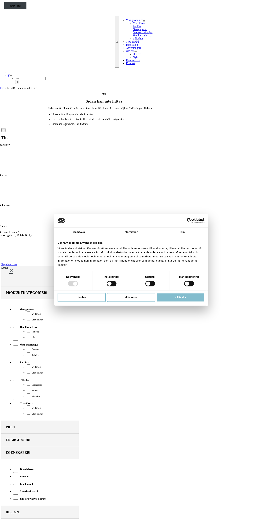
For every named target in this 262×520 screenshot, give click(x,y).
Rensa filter (15, 6)
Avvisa (81, 297)
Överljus (35, 349)
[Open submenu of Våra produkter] (144, 20)
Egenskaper (18, 452)
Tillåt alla (180, 297)
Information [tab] (131, 231)
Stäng (4, 267)
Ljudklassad (26, 484)
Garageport (37, 384)
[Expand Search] (11, 75)
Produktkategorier (27, 293)
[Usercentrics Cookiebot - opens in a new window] (189, 220)
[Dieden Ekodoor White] (134, 14)
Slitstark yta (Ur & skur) (33, 499)
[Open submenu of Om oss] (135, 51)
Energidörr (18, 440)
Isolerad (24, 476)
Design (13, 512)
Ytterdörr (36, 396)
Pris (10, 427)
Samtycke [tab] (79, 231)
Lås (33, 337)
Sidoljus (35, 355)
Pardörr (24, 362)
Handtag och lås (28, 327)
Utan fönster (37, 319)
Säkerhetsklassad (29, 491)
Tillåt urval (131, 297)
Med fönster (37, 314)
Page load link (9, 264)
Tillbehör (25, 380)
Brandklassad (27, 469)
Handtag (35, 331)
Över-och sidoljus (29, 344)
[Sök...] (30, 78)
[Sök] (9, 75)
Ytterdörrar (26, 403)
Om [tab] (182, 231)
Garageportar (27, 309)
